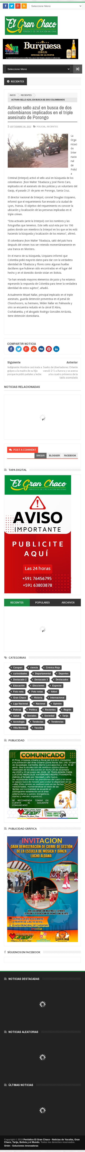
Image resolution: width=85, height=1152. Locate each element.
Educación (19, 685)
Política (33, 709)
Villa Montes (19, 727)
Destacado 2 (20, 679)
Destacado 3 (41, 679)
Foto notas (37, 691)
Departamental (43, 673)
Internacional (57, 697)
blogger (54, 455)
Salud (16, 715)
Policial (41, 126)
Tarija (65, 715)
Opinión (57, 703)
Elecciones (38, 685)
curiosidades (20, 673)
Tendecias (37, 721)
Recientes (26, 95)
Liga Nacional (20, 703)
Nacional (40, 703)
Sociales (32, 715)
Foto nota (18, 691)
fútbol (54, 691)
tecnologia (19, 721)
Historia (38, 697)
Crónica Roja (53, 667)
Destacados (62, 679)
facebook (70, 455)
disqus (40, 455)
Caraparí (17, 667)
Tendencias (57, 721)
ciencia (34, 667)
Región (67, 709)
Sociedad (49, 715)
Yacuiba (38, 727)
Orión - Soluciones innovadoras (21, 1145)
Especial (56, 685)
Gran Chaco (19, 697)
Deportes (63, 673)
